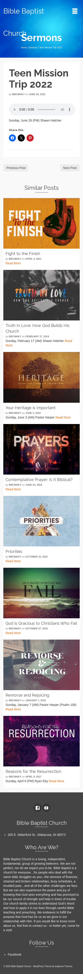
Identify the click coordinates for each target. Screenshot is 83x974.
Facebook (14, 954)
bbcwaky (18, 94)
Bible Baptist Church (23, 22)
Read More (13, 263)
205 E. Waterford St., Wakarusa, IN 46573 (37, 835)
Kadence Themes (63, 966)
